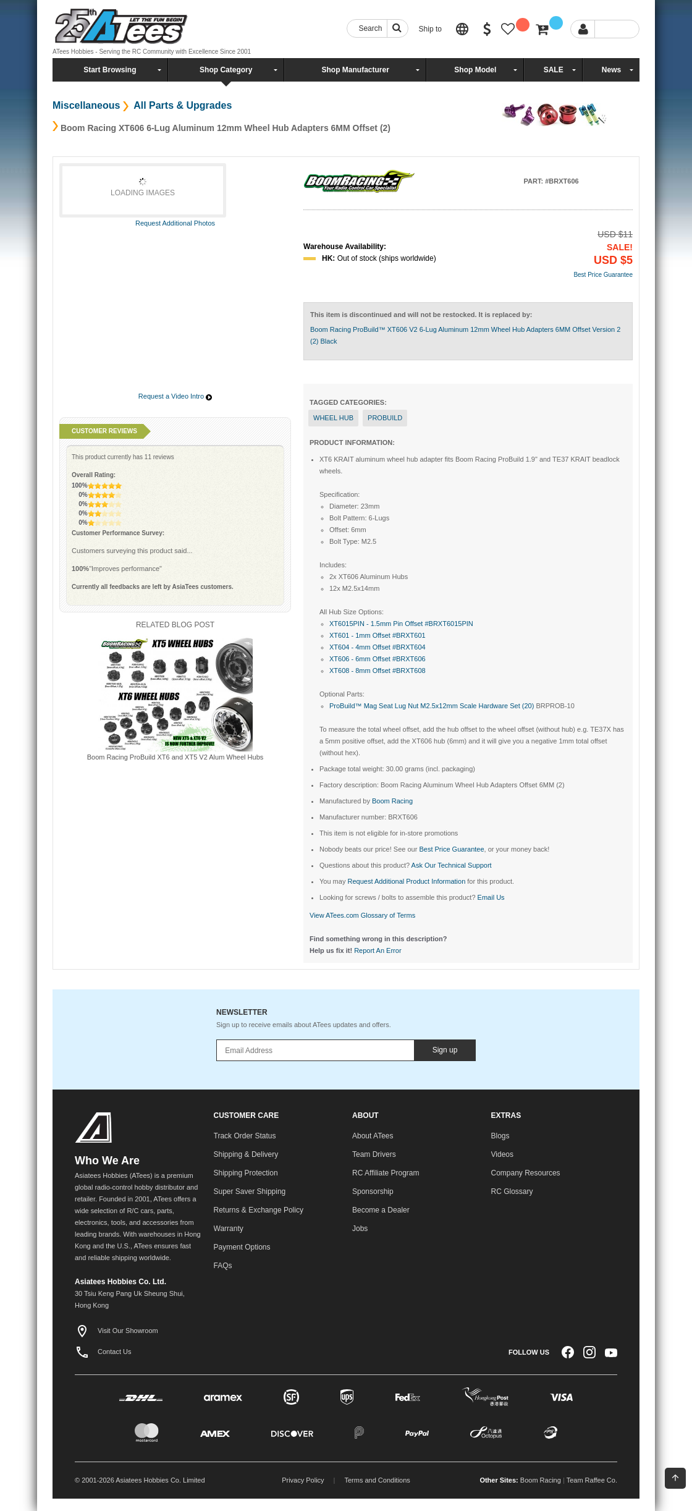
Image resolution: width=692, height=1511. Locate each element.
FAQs (223, 1265)
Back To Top (675, 1478)
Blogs (500, 1136)
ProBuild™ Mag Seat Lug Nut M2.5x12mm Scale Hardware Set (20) (431, 705)
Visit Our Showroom (116, 1330)
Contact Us (103, 1351)
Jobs (360, 1228)
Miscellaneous (86, 105)
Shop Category (226, 70)
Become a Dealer (381, 1210)
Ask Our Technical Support (451, 865)
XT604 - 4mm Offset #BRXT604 (377, 647)
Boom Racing (540, 1480)
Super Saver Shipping (250, 1191)
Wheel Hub (333, 417)
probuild (385, 417)
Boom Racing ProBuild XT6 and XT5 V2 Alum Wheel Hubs (175, 757)
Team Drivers (374, 1154)
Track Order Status (245, 1136)
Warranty (228, 1228)
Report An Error (377, 950)
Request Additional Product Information (406, 881)
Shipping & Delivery (246, 1154)
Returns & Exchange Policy (258, 1210)
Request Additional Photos (175, 223)
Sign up (445, 1050)
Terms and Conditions (377, 1480)
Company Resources (525, 1173)
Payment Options (242, 1247)
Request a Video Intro (171, 396)
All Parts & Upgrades (181, 105)
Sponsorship (373, 1191)
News (611, 70)
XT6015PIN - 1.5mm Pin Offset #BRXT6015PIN (401, 623)
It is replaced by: (506, 314)
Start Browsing (109, 70)
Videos (502, 1154)
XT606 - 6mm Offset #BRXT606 (377, 658)
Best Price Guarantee (603, 274)
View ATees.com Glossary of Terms (362, 915)
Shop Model (475, 70)
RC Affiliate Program (386, 1173)
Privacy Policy (303, 1480)
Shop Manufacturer (355, 70)
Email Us (491, 897)
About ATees (373, 1136)
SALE (553, 70)
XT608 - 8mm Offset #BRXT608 (377, 670)
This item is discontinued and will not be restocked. (393, 314)
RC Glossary (512, 1191)
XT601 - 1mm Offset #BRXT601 (377, 635)
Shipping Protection (246, 1173)
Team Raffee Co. (592, 1480)
